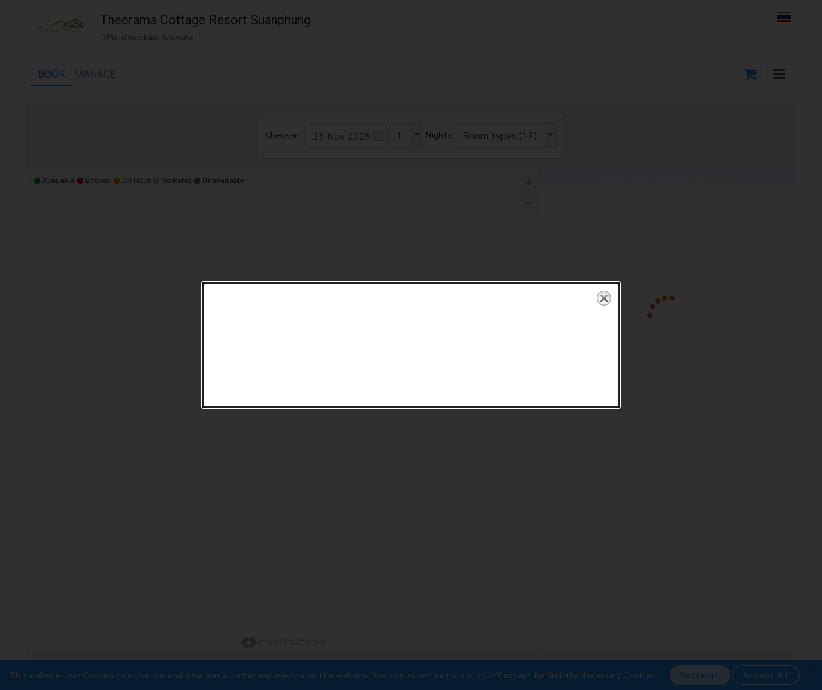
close (604, 289)
